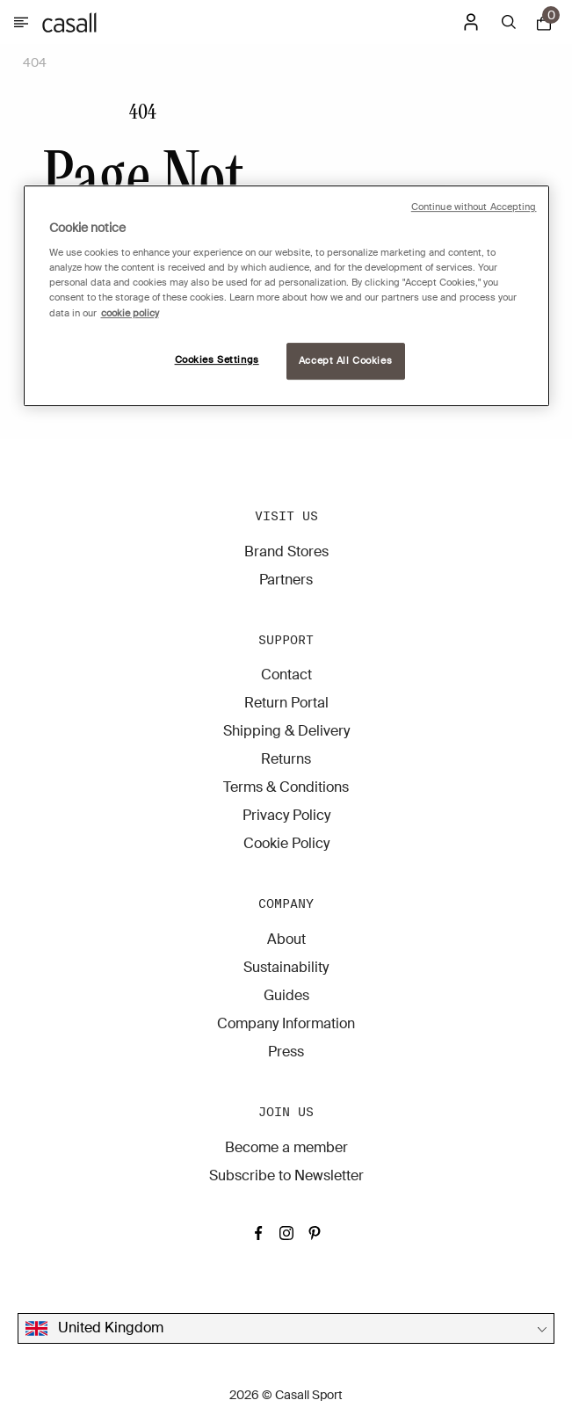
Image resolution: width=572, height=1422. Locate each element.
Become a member (286, 1147)
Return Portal (286, 702)
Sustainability (286, 967)
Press (286, 1051)
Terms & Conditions (286, 787)
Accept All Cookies (345, 360)
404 (35, 62)
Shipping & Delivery (286, 731)
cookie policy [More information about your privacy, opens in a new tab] (130, 313)
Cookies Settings (217, 359)
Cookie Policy (286, 843)
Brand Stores (286, 551)
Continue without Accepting (474, 207)
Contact (286, 674)
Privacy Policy (286, 815)
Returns (286, 759)
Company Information (286, 1023)
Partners (286, 579)
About (286, 939)
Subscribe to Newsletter (286, 1175)
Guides (286, 995)
